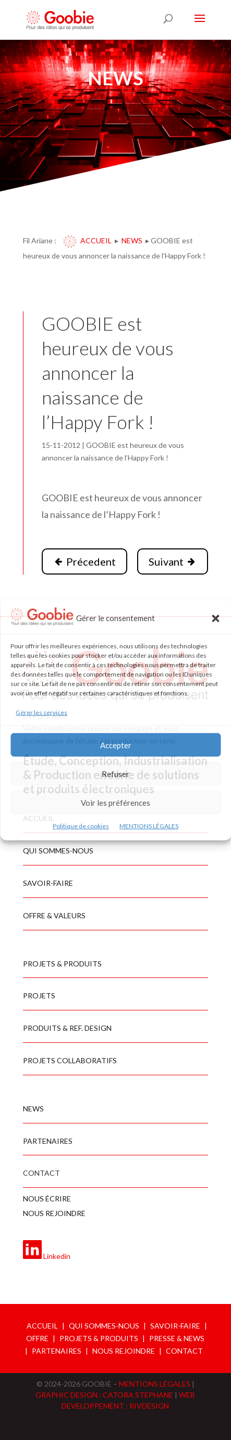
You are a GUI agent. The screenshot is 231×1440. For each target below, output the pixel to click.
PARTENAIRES (56, 1350)
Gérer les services (41, 712)
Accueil (96, 240)
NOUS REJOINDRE (123, 1350)
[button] (215, 618)
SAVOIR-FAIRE (175, 1325)
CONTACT (184, 1350)
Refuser (115, 774)
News (131, 240)
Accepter (115, 745)
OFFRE (37, 1338)
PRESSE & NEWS (176, 1338)
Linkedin (56, 1256)
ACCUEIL (42, 1325)
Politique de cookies (81, 826)
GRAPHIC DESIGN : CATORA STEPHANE (105, 1394)
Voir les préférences (115, 802)
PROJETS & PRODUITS (98, 1338)
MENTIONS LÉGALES (148, 826)
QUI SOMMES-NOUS (104, 1325)
